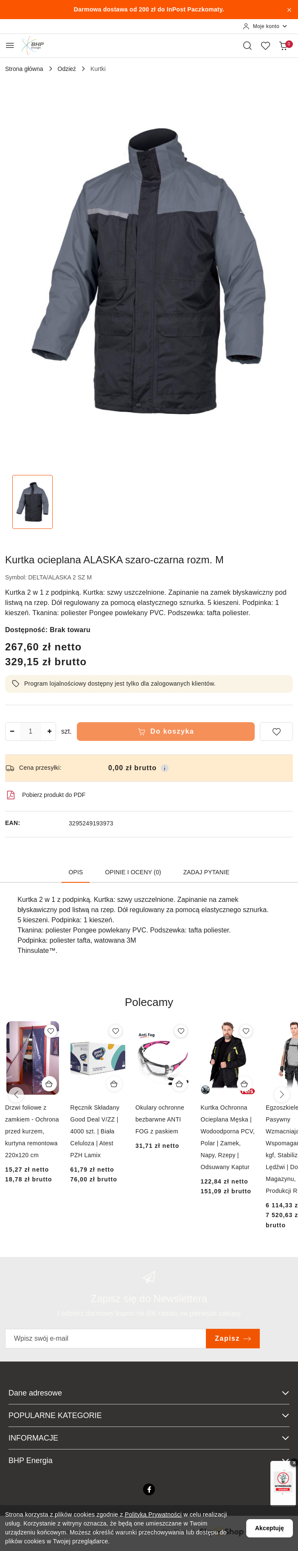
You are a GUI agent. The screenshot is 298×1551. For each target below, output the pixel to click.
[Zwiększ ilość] (49, 731)
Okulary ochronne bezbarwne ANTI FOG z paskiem (159, 1119)
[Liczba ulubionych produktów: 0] (265, 45)
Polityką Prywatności (153, 1514)
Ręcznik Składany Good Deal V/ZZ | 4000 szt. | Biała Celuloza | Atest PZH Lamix (95, 1131)
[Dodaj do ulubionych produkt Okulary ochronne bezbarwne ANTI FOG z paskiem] (180, 1031)
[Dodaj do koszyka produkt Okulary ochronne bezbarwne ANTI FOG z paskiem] (179, 1083)
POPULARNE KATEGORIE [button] (149, 1415)
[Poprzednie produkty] (16, 1094)
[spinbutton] (30, 731)
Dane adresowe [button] (149, 1393)
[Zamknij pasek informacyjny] (289, 10)
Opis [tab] (75, 872)
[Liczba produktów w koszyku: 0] (283, 45)
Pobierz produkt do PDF (45, 795)
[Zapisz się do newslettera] (105, 1338)
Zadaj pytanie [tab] (206, 872)
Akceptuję (269, 1528)
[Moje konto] (265, 26)
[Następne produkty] (282, 1094)
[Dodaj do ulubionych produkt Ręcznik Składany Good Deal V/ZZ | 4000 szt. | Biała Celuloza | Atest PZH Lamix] (115, 1031)
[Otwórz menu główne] (10, 45)
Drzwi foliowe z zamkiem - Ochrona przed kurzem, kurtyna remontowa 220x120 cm (32, 1131)
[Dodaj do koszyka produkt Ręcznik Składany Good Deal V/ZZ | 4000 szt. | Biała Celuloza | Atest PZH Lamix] (114, 1083)
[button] (149, 1008)
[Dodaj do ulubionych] (276, 731)
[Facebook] (149, 1489)
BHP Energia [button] (149, 1460)
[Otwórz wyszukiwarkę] (247, 45)
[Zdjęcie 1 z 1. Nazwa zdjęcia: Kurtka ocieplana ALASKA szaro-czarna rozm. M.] (32, 502)
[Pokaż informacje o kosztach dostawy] (164, 768)
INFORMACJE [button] (149, 1438)
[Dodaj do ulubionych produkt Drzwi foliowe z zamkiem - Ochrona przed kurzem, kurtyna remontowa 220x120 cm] (50, 1031)
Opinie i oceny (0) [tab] (133, 872)
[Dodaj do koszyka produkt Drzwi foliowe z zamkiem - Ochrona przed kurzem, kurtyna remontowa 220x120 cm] (49, 1083)
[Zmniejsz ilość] (12, 731)
